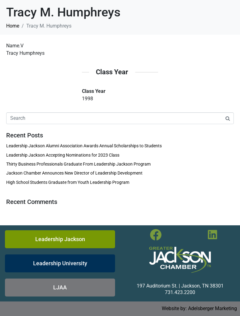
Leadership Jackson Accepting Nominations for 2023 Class (62, 155)
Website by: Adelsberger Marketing (199, 308)
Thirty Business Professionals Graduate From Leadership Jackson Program (78, 164)
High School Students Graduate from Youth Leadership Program (67, 182)
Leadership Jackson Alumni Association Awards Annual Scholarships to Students (84, 145)
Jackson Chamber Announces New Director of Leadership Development (74, 173)
